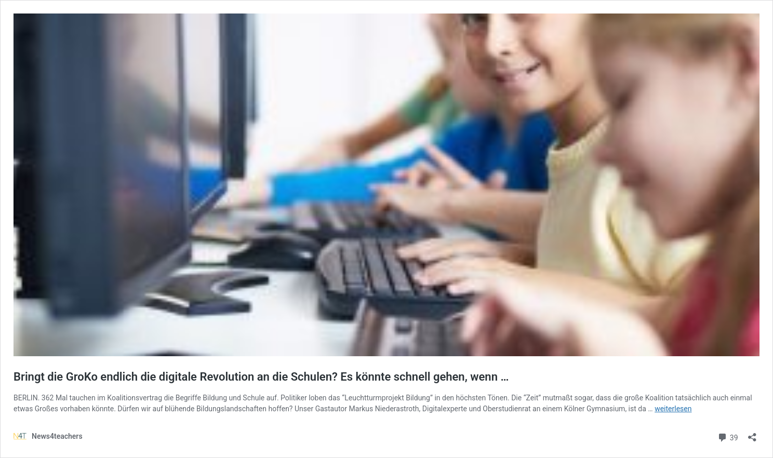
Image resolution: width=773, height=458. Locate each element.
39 (727, 436)
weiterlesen (673, 409)
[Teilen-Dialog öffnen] (752, 434)
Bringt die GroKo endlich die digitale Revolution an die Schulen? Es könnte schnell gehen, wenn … (261, 376)
